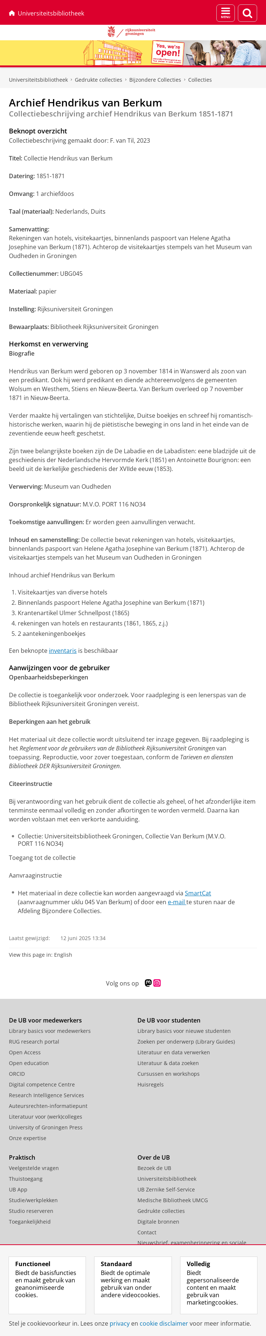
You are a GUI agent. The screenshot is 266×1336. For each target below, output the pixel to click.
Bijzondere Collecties (155, 79)
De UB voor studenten (168, 1020)
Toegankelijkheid (30, 1221)
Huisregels (150, 1084)
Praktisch (22, 1157)
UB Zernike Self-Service (166, 1189)
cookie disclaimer (164, 1323)
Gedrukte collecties (98, 79)
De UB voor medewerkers (45, 1020)
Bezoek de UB (154, 1167)
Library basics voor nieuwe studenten (184, 1030)
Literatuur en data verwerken (173, 1052)
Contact (146, 1232)
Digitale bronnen (158, 1221)
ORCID (17, 1073)
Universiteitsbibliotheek (46, 13)
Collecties (200, 79)
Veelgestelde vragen (34, 1167)
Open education (29, 1063)
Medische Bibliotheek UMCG (172, 1200)
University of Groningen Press (46, 1127)
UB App (18, 1189)
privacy (120, 1323)
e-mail (177, 902)
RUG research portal (34, 1041)
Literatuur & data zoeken (168, 1063)
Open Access (25, 1052)
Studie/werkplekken (33, 1200)
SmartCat (198, 893)
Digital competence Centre (42, 1084)
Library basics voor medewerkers (50, 1030)
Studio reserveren (31, 1210)
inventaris (63, 651)
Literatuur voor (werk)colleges (45, 1116)
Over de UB (153, 1157)
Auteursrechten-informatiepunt (48, 1105)
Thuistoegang (26, 1178)
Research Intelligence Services (46, 1095)
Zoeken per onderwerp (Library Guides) (186, 1041)
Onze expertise (27, 1138)
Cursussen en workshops (168, 1073)
